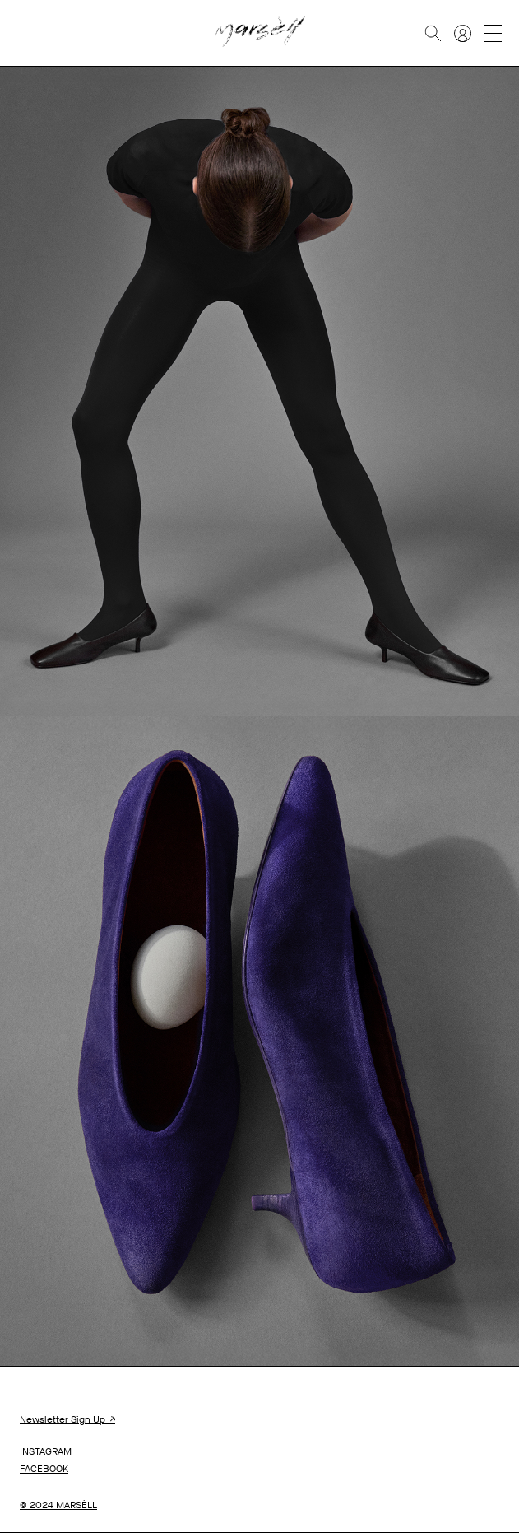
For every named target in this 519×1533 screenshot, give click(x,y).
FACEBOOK (44, 1468)
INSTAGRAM (46, 1451)
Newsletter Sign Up (67, 1419)
